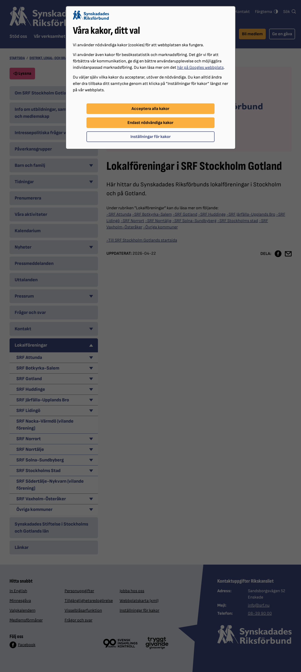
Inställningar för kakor (150, 136)
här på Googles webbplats (200, 67)
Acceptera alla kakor (150, 108)
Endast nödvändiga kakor (150, 122)
